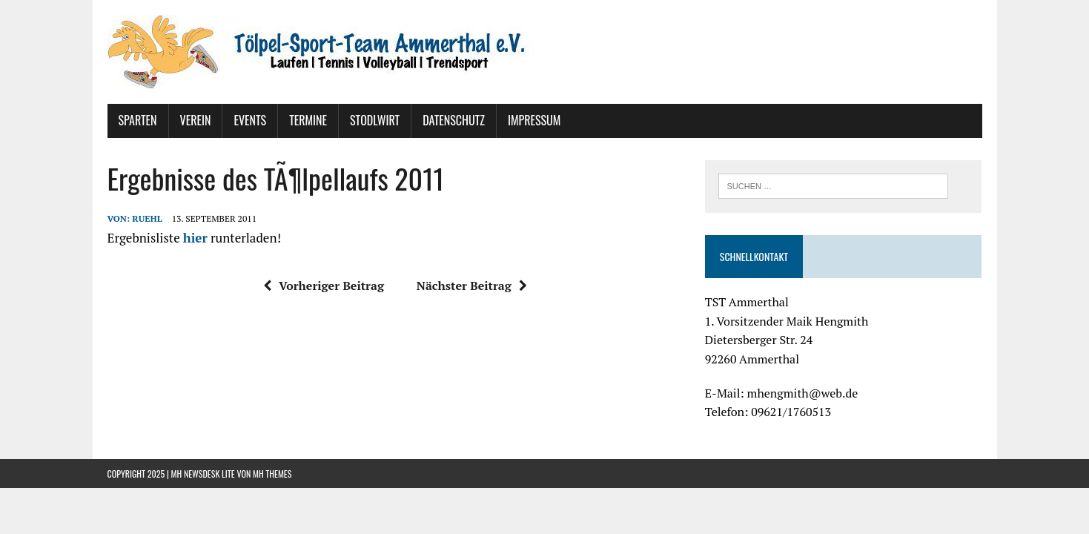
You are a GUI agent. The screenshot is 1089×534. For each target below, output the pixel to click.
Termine (308, 120)
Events (250, 120)
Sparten (138, 120)
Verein (195, 120)
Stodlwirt (375, 120)
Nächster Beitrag (472, 285)
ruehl (147, 218)
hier (195, 237)
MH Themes (272, 473)
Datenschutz (454, 120)
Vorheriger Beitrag (323, 285)
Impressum (534, 120)
